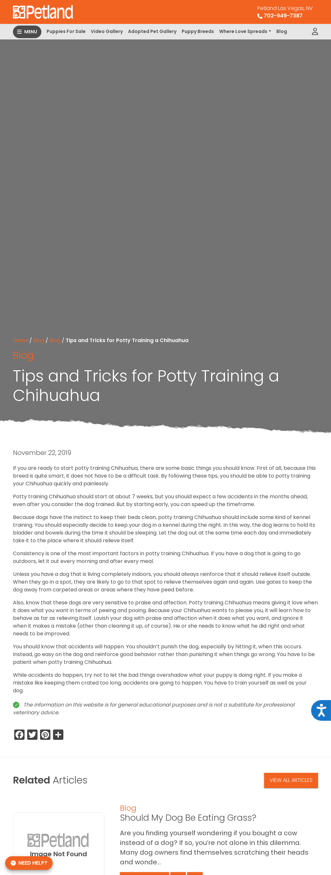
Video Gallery (107, 31)
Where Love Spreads (243, 31)
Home (20, 340)
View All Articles (291, 780)
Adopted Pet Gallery (152, 31)
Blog (281, 31)
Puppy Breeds (198, 31)
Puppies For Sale (66, 31)
